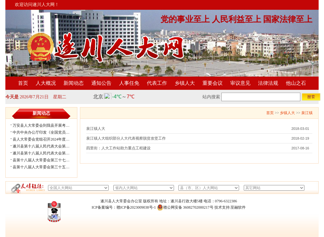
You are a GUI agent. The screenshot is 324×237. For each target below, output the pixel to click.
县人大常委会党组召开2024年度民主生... (46, 139)
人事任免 (129, 83)
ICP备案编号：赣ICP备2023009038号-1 (124, 207)
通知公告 (101, 83)
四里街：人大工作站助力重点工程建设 (118, 148)
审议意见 (240, 83)
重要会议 (212, 83)
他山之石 (296, 83)
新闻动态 (73, 83)
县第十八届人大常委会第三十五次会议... (46, 167)
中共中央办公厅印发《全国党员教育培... (46, 132)
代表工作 (157, 83)
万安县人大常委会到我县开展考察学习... (46, 125)
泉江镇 (307, 113)
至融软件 (238, 207)
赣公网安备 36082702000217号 (185, 207)
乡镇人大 (185, 83)
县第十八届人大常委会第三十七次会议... (46, 160)
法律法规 (268, 83)
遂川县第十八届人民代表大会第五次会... (46, 146)
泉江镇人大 (95, 128)
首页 (23, 83)
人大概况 (46, 83)
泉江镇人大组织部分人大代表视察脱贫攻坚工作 (126, 138)
